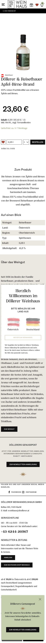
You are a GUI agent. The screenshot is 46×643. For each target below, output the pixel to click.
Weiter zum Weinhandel (23, 337)
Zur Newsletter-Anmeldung (22, 630)
